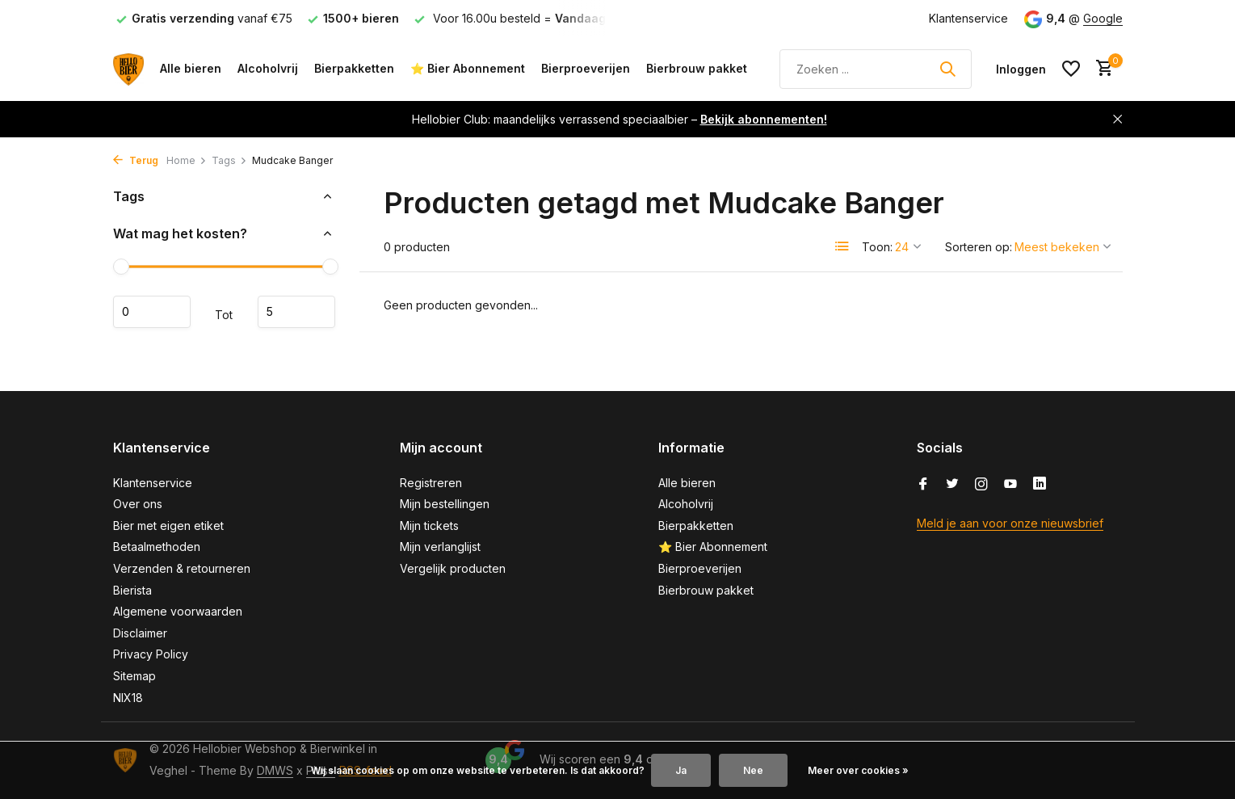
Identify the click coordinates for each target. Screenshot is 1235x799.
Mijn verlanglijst (440, 546)
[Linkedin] (1039, 485)
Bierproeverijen (585, 68)
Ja (681, 770)
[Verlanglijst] (1071, 69)
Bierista (132, 590)
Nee (753, 770)
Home (186, 160)
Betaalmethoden (156, 546)
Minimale (152, 312)
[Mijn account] (1021, 69)
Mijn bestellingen (444, 504)
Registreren (431, 483)
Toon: (877, 247)
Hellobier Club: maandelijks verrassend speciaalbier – (619, 119)
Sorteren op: (978, 247)
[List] (842, 246)
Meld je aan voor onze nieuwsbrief (1010, 523)
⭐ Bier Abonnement (467, 68)
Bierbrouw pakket (696, 68)
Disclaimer (140, 633)
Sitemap (134, 676)
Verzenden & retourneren (181, 568)
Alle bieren (190, 68)
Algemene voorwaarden (177, 611)
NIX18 (128, 697)
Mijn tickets (429, 525)
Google (1103, 18)
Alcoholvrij (267, 68)
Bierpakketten (354, 68)
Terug (135, 160)
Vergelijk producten (453, 568)
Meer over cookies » (858, 770)
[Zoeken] (875, 69)
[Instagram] (981, 485)
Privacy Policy (150, 654)
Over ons (137, 504)
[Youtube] (1010, 485)
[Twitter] (952, 485)
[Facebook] (923, 485)
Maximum (296, 312)
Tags (229, 160)
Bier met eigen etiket (168, 525)
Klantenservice (968, 18)
